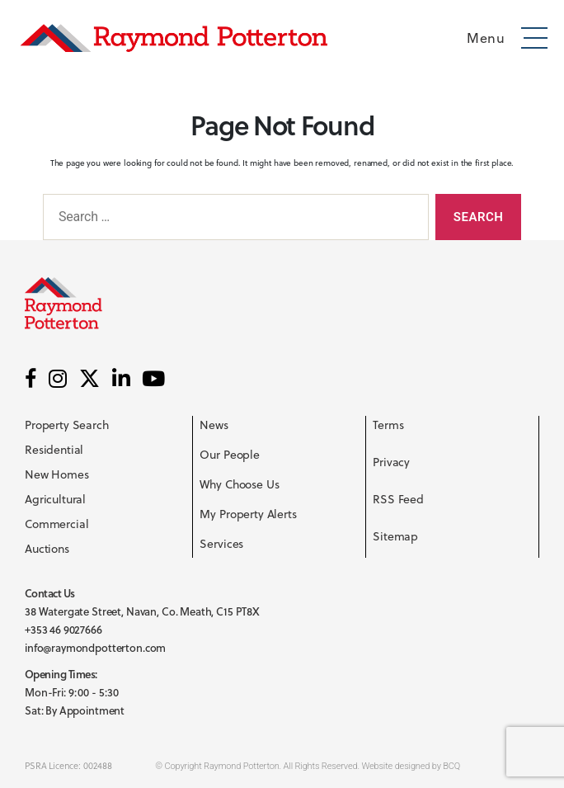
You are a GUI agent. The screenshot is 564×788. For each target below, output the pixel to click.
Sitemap (395, 536)
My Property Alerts (248, 514)
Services (221, 544)
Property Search (67, 425)
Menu (486, 38)
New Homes (57, 474)
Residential (54, 449)
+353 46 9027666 (63, 629)
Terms (388, 425)
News (214, 425)
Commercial (57, 524)
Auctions (47, 548)
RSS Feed (398, 499)
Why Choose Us (239, 484)
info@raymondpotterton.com (95, 647)
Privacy (391, 462)
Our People (230, 454)
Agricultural (55, 499)
